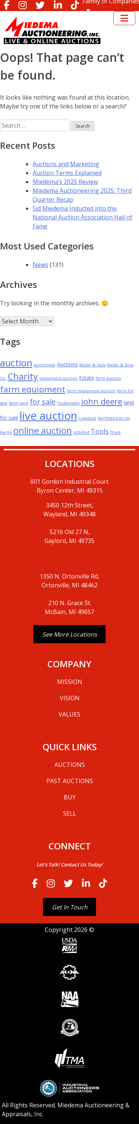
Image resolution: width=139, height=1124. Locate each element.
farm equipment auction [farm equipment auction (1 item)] (91, 390)
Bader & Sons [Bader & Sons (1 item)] (92, 365)
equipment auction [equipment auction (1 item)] (58, 378)
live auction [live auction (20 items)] (48, 415)
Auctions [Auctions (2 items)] (67, 364)
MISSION (69, 682)
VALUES (69, 714)
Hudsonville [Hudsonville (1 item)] (68, 403)
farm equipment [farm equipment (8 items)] (32, 389)
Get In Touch (69, 907)
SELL (69, 813)
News (40, 265)
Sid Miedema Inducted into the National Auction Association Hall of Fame (82, 217)
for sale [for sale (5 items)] (43, 402)
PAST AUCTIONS (69, 781)
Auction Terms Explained (67, 173)
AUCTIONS (69, 765)
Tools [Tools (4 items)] (100, 431)
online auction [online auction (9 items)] (42, 430)
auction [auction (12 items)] (16, 362)
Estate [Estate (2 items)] (86, 377)
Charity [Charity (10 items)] (23, 376)
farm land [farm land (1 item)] (18, 403)
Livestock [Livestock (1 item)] (87, 418)
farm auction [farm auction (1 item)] (108, 378)
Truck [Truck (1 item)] (115, 432)
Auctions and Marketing (66, 164)
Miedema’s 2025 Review (65, 182)
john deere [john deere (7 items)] (101, 401)
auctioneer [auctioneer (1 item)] (45, 365)
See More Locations (69, 634)
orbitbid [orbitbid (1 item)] (81, 432)
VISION (70, 698)
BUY (70, 797)
